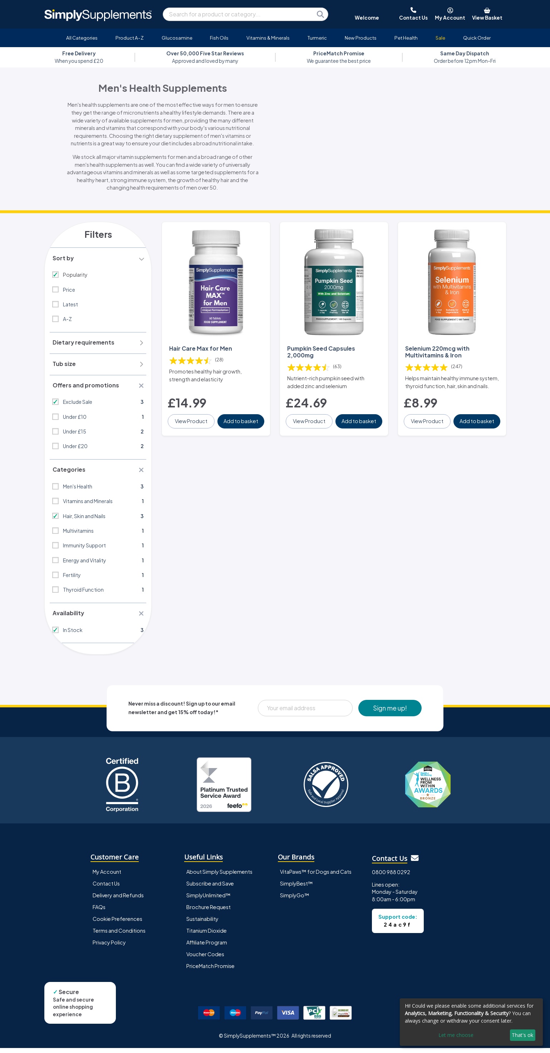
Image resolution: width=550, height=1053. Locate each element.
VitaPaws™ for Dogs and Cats (316, 876)
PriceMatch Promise (210, 970)
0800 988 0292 (391, 876)
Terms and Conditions (119, 935)
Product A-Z (130, 38)
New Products (361, 38)
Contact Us (106, 888)
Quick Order (477, 38)
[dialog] (471, 1022)
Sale (440, 38)
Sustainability (202, 923)
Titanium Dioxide (206, 935)
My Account (107, 876)
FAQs (99, 911)
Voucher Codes (205, 959)
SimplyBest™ (296, 888)
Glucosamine (177, 38)
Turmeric (317, 38)
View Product (191, 425)
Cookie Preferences (117, 923)
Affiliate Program (206, 947)
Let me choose (455, 1035)
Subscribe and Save (210, 888)
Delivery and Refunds (118, 900)
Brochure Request (208, 911)
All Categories (82, 38)
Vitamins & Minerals (268, 38)
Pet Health (406, 38)
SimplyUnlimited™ (208, 900)
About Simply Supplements (219, 876)
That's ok (522, 1035)
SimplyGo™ (294, 900)
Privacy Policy (109, 947)
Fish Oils (219, 38)
